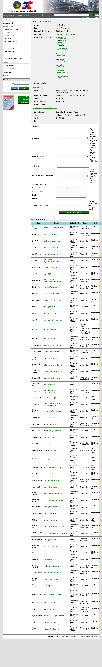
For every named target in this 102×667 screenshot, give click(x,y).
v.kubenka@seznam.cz (52, 411)
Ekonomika (59, 37)
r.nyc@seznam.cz (50, 507)
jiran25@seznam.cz (63, 28)
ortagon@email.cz (50, 520)
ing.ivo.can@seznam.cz (52, 262)
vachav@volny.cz (50, 609)
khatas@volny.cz (50, 279)
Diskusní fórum (7, 72)
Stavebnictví (60, 54)
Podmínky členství (10, 35)
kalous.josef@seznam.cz (53, 345)
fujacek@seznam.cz (51, 274)
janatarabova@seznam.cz (53, 594)
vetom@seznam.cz (51, 487)
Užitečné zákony (9, 51)
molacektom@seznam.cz (53, 480)
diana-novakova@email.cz (53, 500)
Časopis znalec (9, 65)
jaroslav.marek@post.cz (52, 450)
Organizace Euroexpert (12, 41)
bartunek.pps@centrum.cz (53, 228)
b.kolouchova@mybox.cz (53, 365)
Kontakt (5, 75)
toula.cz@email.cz (50, 603)
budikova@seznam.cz (52, 241)
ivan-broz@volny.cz (51, 234)
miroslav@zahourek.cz (52, 629)
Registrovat (14, 88)
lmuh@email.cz (49, 307)
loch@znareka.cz (50, 424)
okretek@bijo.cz (50, 392)
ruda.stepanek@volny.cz (53, 579)
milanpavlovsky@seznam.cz (54, 526)
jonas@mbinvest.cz (51, 338)
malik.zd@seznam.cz (51, 444)
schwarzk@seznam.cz (52, 553)
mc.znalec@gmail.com (52, 254)
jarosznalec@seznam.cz (53, 320)
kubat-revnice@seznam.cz (53, 403)
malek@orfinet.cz (50, 437)
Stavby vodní (60, 66)
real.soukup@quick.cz (52, 566)
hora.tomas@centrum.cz (53, 294)
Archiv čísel (25, 99)
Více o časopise (24, 102)
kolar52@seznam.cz (51, 352)
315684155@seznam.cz (52, 267)
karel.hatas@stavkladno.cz (53, 281)
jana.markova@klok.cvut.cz (54, 467)
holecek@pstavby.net (51, 287)
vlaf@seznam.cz (50, 417)
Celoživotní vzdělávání (11, 55)
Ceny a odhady (61, 38)
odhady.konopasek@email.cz (54, 371)
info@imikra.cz (49, 385)
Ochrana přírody (61, 48)
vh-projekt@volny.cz (51, 390)
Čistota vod (60, 77)
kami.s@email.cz (50, 586)
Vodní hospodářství (62, 76)
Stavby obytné (61, 55)
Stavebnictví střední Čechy (65, 34)
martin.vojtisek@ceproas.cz (54, 616)
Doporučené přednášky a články (14, 58)
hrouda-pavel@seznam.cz (53, 300)
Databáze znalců (8, 23)
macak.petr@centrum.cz (53, 431)
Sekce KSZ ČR (95, 17)
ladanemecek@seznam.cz (53, 494)
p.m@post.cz (48, 459)
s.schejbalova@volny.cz (52, 546)
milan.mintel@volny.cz (52, 474)
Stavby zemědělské (62, 72)
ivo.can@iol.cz (49, 260)
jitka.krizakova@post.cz (52, 398)
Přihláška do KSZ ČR (10, 48)
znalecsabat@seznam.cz (53, 573)
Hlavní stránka (7, 20)
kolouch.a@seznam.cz (52, 358)
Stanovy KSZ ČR (9, 38)
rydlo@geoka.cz (50, 540)
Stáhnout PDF (25, 96)
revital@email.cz (50, 405)
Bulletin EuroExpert (11, 68)
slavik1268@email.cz (51, 559)
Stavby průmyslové (62, 61)
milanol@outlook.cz (51, 513)
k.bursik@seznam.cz (51, 247)
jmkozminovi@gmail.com (53, 378)
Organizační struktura (11, 29)
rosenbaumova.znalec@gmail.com (56, 533)
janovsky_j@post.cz (51, 313)
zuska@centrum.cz (51, 622)
